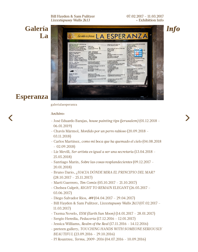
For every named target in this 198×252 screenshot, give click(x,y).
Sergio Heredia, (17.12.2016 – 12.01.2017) (95, 218)
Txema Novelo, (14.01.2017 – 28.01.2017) (104, 213)
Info (173, 28)
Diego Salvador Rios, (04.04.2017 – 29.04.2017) (94, 198)
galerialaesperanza (64, 104)
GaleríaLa (36, 32)
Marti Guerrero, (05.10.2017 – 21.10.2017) (95, 182)
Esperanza (32, 96)
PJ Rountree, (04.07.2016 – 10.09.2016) (100, 239)
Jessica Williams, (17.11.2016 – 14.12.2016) (101, 223)
